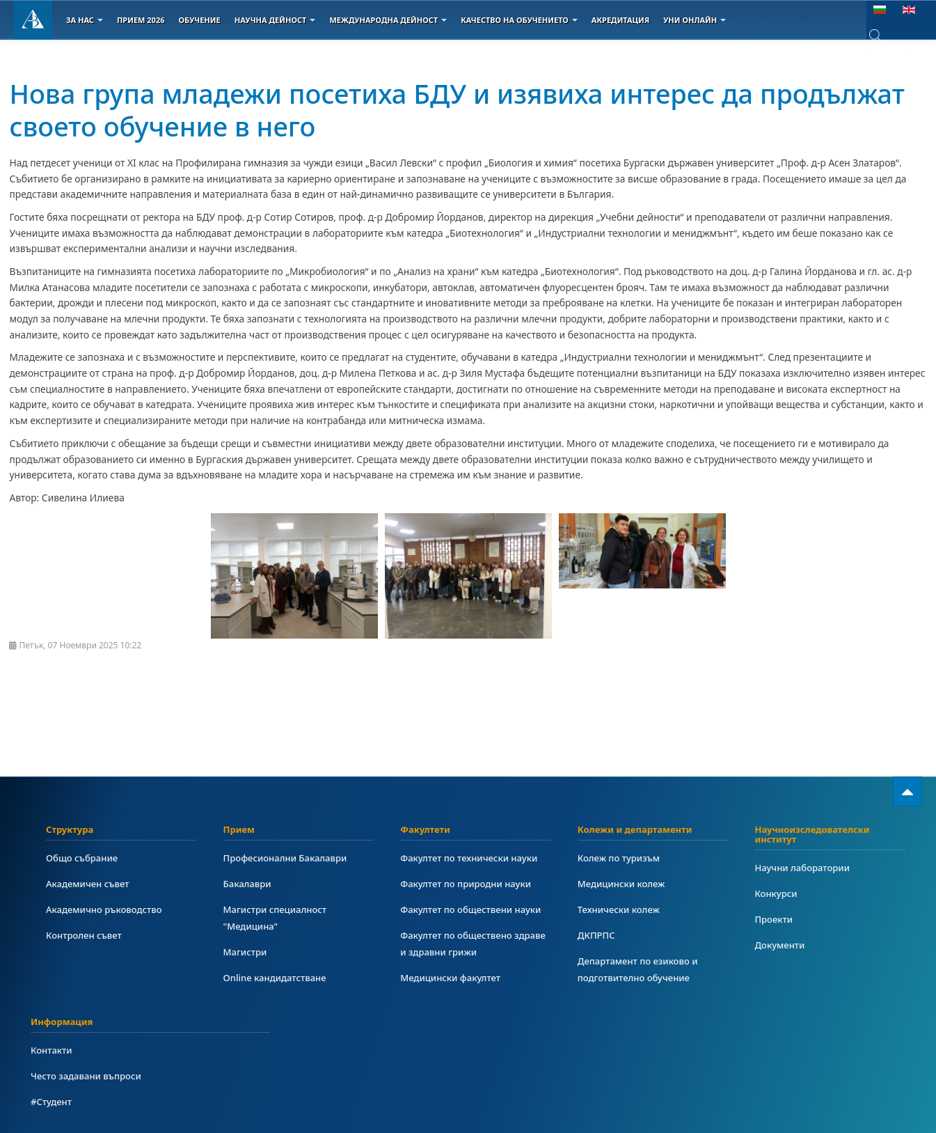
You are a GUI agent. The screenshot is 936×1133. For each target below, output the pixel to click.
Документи (780, 944)
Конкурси (777, 893)
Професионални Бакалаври (288, 857)
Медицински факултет (452, 977)
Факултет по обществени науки (474, 909)
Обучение (199, 20)
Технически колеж (621, 909)
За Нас (84, 20)
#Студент (52, 1101)
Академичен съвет (90, 883)
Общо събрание (84, 857)
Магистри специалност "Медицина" (277, 917)
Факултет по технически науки (472, 857)
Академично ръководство (107, 909)
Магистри (246, 951)
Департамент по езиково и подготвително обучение (641, 969)
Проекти (774, 918)
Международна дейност (388, 20)
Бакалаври (248, 883)
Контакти (52, 1049)
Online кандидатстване (277, 977)
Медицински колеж (623, 883)
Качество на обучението (519, 20)
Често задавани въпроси (89, 1075)
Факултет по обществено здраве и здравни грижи (459, 943)
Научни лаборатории (804, 867)
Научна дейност (275, 20)
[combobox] (885, 36)
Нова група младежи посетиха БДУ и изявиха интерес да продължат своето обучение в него (420, 108)
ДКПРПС (597, 934)
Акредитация (620, 20)
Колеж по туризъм (621, 857)
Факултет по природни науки (469, 883)
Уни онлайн (694, 20)
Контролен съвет (86, 934)
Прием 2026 (141, 20)
